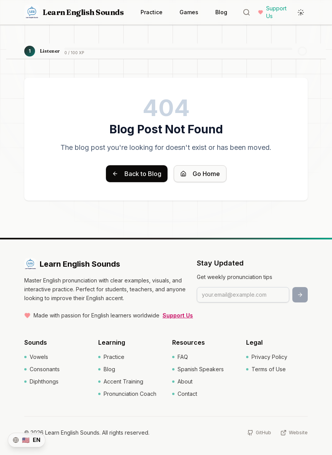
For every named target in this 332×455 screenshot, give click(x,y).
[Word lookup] (246, 12)
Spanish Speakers (198, 369)
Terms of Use (266, 369)
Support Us (272, 12)
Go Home (200, 174)
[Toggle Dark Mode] (301, 12)
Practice (152, 12)
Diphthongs (41, 381)
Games (188, 12)
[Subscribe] (300, 294)
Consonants (42, 369)
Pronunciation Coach (127, 393)
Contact (184, 393)
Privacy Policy (266, 357)
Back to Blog (136, 174)
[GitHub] (259, 433)
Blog (221, 12)
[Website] (294, 433)
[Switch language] (26, 440)
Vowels (36, 357)
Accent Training (120, 381)
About (182, 381)
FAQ (180, 357)
